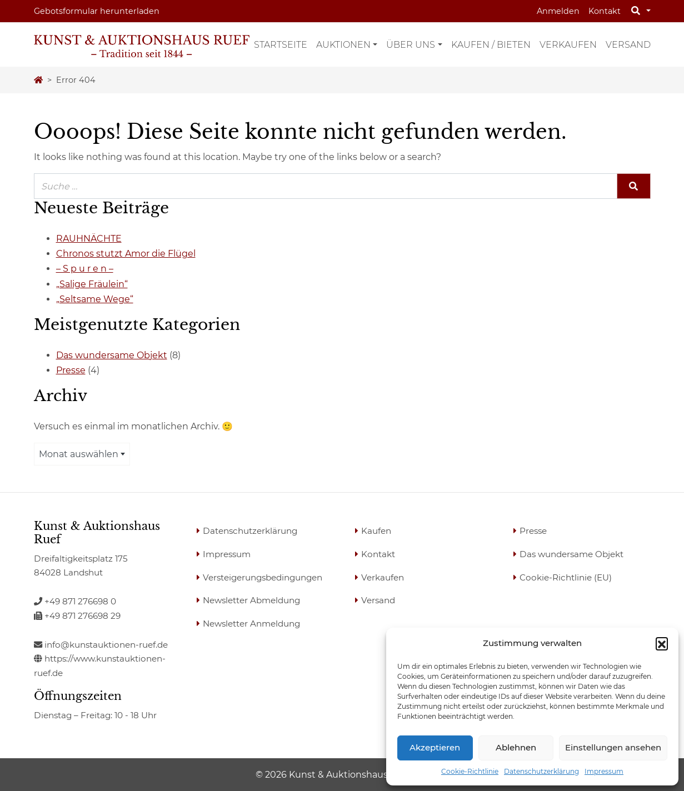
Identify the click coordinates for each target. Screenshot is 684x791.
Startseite (280, 44)
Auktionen (343, 44)
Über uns (410, 44)
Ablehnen (516, 747)
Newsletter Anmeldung (251, 623)
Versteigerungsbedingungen (262, 577)
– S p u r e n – (84, 268)
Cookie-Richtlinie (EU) (566, 577)
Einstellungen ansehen (613, 747)
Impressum (604, 771)
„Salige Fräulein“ (92, 284)
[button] (661, 643)
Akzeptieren (435, 747)
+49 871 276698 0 (75, 601)
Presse (71, 370)
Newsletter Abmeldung (251, 600)
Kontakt (604, 11)
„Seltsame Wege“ (94, 299)
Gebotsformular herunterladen (96, 11)
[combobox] (82, 454)
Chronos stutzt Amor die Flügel (126, 253)
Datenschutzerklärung (541, 771)
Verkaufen (568, 44)
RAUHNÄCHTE (89, 238)
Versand (628, 44)
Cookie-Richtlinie (469, 771)
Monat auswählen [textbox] (78, 454)
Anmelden (558, 11)
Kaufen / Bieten (491, 44)
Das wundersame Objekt (111, 355)
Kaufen (376, 530)
